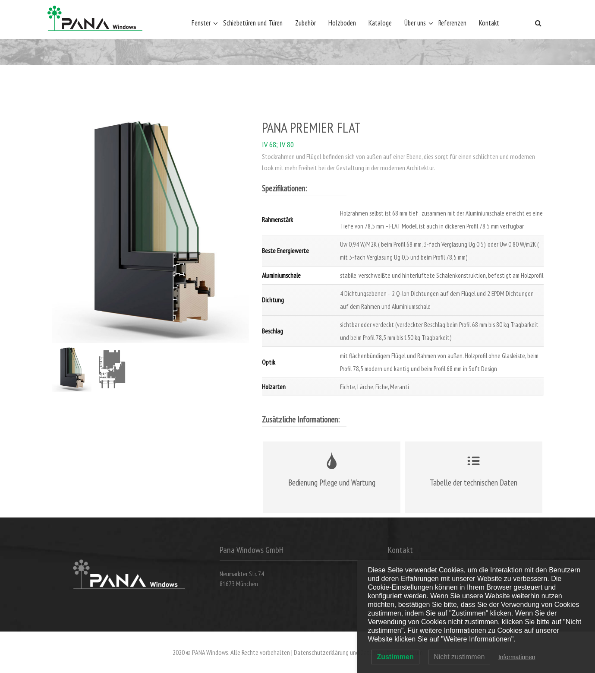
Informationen (516, 657)
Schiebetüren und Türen (253, 23)
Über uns (415, 23)
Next (235, 232)
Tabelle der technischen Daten (473, 482)
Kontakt (489, 23)
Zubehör (305, 23)
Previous (65, 232)
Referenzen (452, 23)
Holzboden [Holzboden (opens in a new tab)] (342, 23)
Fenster (201, 23)
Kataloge (380, 23)
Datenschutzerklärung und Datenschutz (343, 652)
